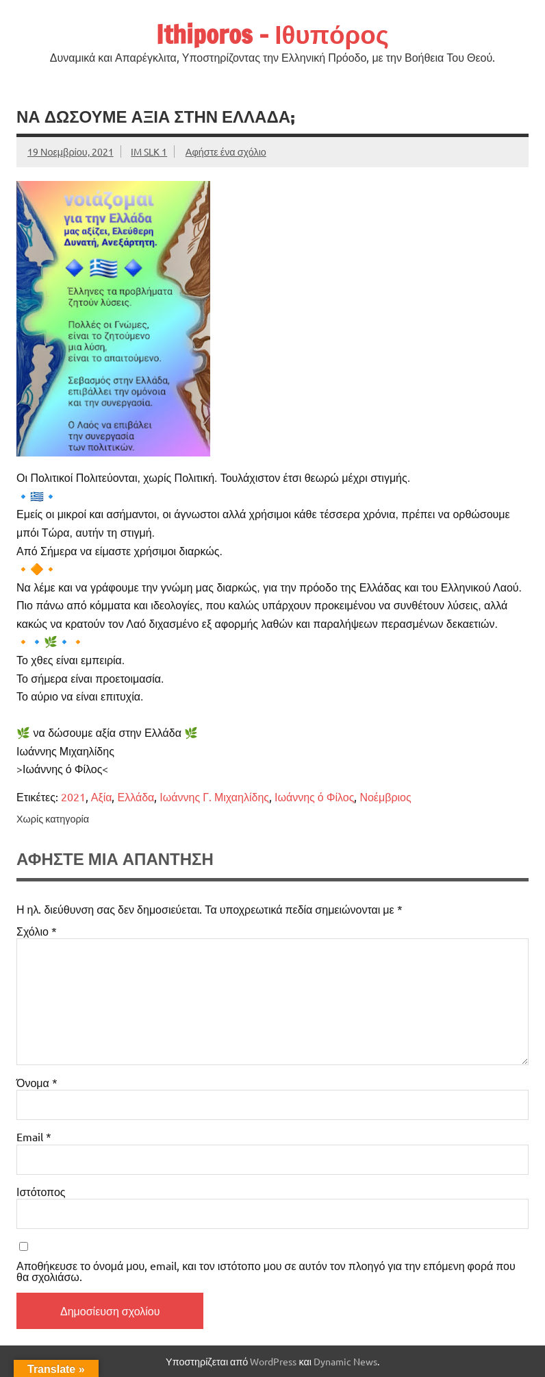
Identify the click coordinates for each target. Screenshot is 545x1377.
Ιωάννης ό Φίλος (314, 796)
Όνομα (37, 1082)
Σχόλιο (36, 930)
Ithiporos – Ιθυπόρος (272, 34)
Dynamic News (345, 1361)
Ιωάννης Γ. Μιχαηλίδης (214, 796)
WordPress (273, 1361)
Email (33, 1136)
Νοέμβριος (385, 796)
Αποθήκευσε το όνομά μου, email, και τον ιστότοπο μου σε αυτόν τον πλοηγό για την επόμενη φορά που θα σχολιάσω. (266, 1271)
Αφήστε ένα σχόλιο (226, 151)
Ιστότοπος (41, 1191)
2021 (73, 796)
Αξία (101, 796)
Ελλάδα (135, 796)
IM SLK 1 (149, 151)
